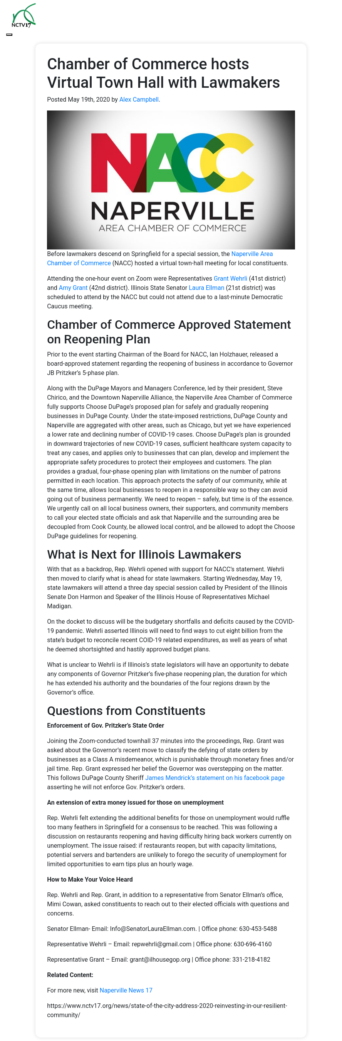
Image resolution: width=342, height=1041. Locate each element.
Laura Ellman (206, 287)
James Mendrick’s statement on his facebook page (215, 778)
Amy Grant (73, 287)
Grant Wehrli (230, 278)
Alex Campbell (139, 99)
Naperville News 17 (126, 990)
